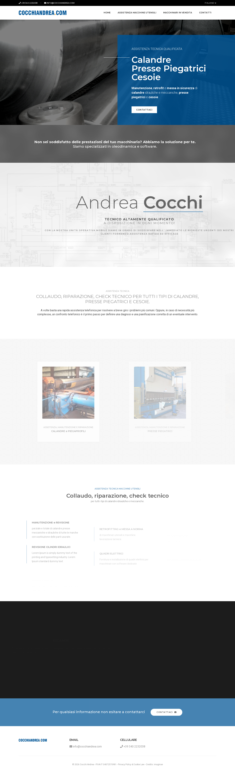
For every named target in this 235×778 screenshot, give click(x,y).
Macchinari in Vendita (177, 12)
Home (106, 12)
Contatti (205, 12)
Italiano (210, 3)
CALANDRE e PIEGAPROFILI (97, 431)
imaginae (158, 764)
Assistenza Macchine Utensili (136, 12)
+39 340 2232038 (28, 3)
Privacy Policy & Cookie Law (131, 764)
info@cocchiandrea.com (59, 3)
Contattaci (144, 109)
